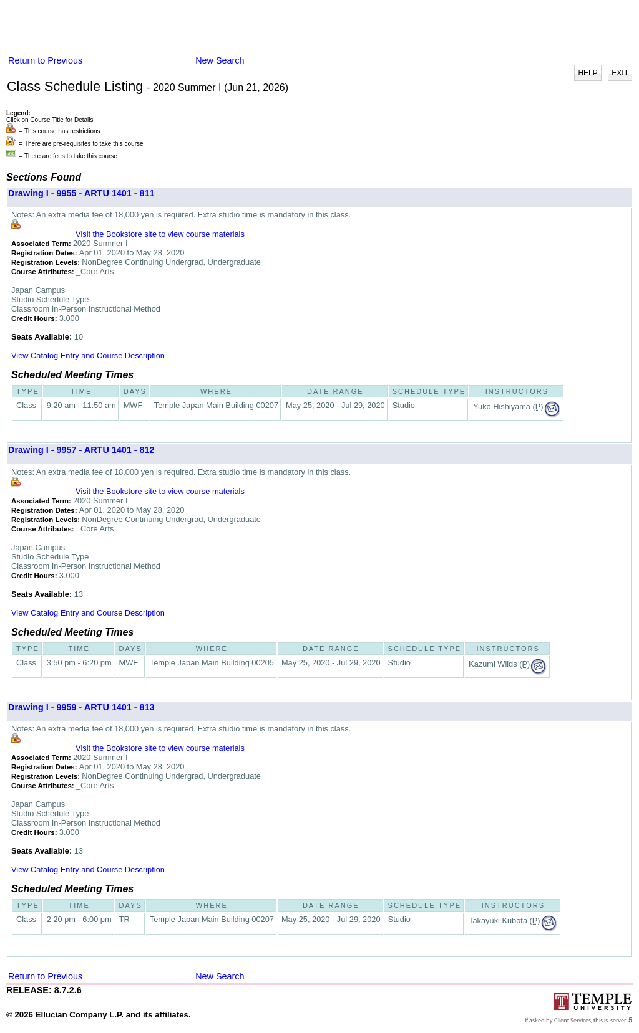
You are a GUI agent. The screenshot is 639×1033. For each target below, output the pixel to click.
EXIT (620, 73)
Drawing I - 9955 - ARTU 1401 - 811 (81, 193)
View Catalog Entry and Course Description (88, 355)
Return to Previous (45, 60)
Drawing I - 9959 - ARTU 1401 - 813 (81, 707)
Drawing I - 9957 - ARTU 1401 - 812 (81, 450)
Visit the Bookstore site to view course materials (160, 234)
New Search (219, 60)
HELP (587, 73)
